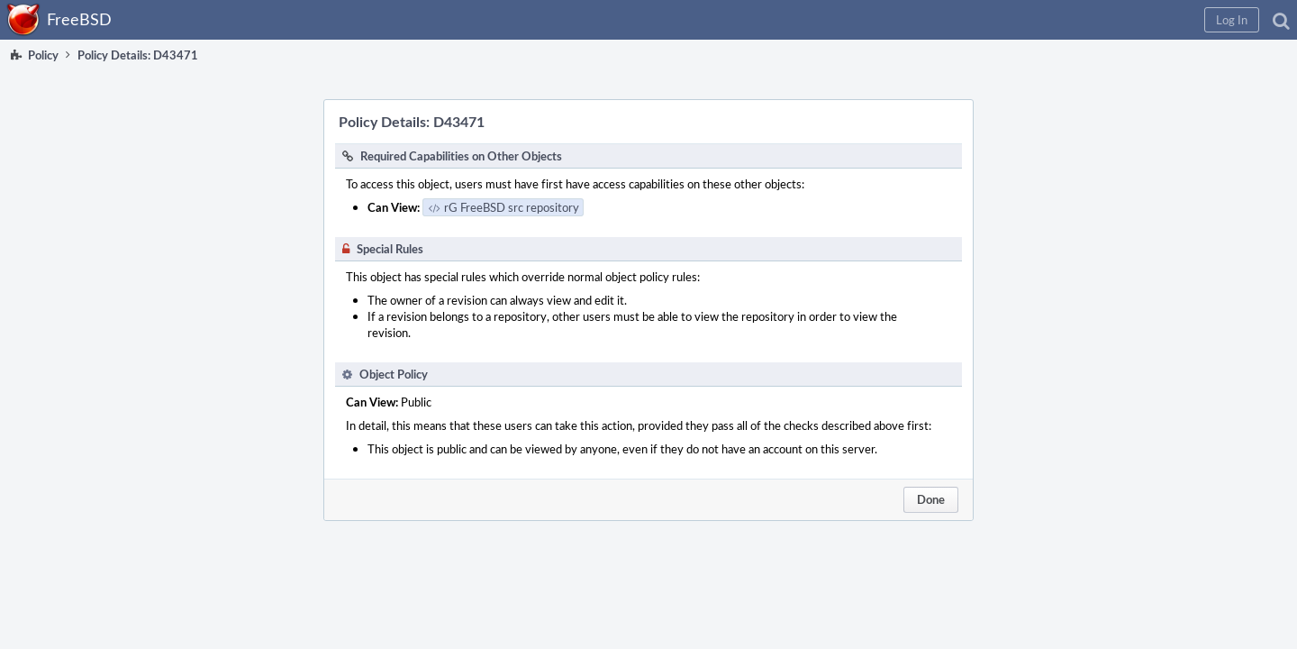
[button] (992, 19)
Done (931, 499)
